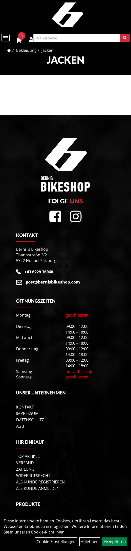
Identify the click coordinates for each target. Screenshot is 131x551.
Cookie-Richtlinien (48, 532)
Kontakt (25, 407)
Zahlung (25, 469)
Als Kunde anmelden (38, 488)
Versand (25, 462)
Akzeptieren (115, 541)
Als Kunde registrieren (40, 482)
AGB (20, 426)
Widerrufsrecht (33, 475)
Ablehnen (90, 541)
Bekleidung (26, 50)
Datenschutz (30, 420)
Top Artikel (28, 456)
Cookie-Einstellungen (56, 541)
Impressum (27, 413)
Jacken (47, 50)
